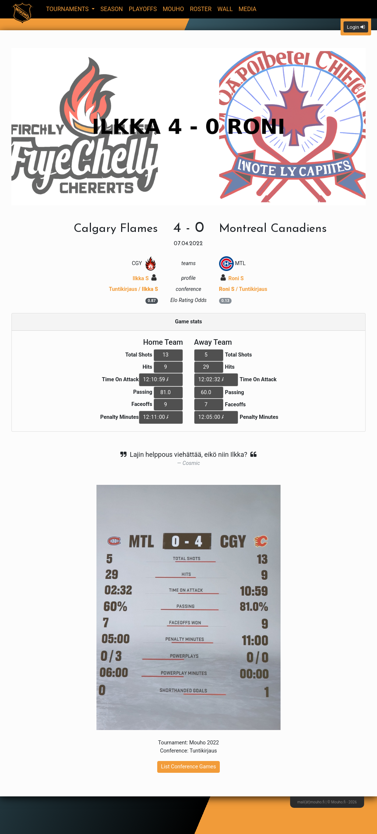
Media (248, 9)
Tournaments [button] (68, 9)
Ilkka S (144, 278)
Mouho (173, 9)
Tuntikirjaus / (133, 289)
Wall (225, 9)
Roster (201, 9)
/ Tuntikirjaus (243, 289)
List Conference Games (188, 767)
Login (356, 27)
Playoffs (143, 9)
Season (112, 9)
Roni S (232, 278)
